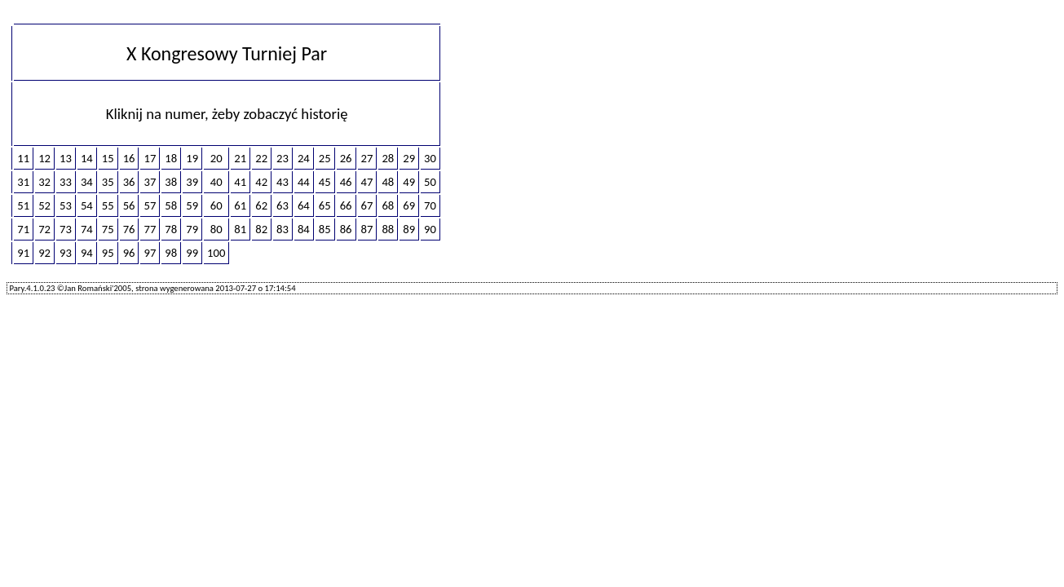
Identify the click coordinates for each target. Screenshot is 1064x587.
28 (388, 158)
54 (87, 205)
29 (409, 158)
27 (367, 158)
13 (66, 158)
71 (23, 229)
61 (240, 205)
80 (216, 229)
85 (325, 229)
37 (149, 181)
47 (367, 181)
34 (87, 181)
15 (108, 158)
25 (325, 158)
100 (216, 252)
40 (216, 181)
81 (240, 229)
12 (44, 158)
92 (44, 252)
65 (325, 205)
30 (430, 158)
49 (409, 181)
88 (388, 229)
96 (129, 252)
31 (23, 181)
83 (282, 229)
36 (129, 181)
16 (129, 158)
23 (282, 158)
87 (367, 229)
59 (192, 205)
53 (66, 205)
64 (304, 205)
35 (108, 181)
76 (129, 229)
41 (240, 181)
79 (192, 229)
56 (129, 205)
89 (409, 229)
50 (430, 181)
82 (261, 229)
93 (66, 252)
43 (282, 181)
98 (171, 252)
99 (192, 252)
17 (149, 158)
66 (346, 205)
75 (108, 229)
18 (171, 158)
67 (367, 205)
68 (388, 205)
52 (44, 205)
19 (192, 158)
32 (44, 181)
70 (430, 205)
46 (346, 181)
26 (346, 158)
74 (87, 229)
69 (409, 205)
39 (192, 181)
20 (216, 158)
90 (430, 229)
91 (23, 252)
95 (108, 252)
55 (108, 205)
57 (149, 205)
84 (304, 229)
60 (216, 205)
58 (171, 205)
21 (240, 158)
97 (149, 252)
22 (261, 158)
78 (171, 229)
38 (171, 181)
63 (282, 205)
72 (44, 229)
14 (87, 158)
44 (304, 181)
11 (23, 158)
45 (325, 181)
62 (261, 205)
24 (304, 158)
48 (388, 181)
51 (23, 205)
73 (66, 229)
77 (149, 229)
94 (87, 252)
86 (346, 229)
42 (261, 181)
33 (66, 181)
